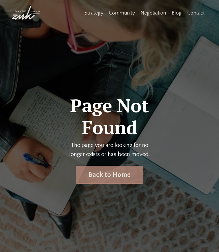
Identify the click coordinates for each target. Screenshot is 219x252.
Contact (196, 13)
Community (122, 13)
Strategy (93, 13)
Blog (177, 13)
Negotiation (153, 13)
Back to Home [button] (109, 175)
